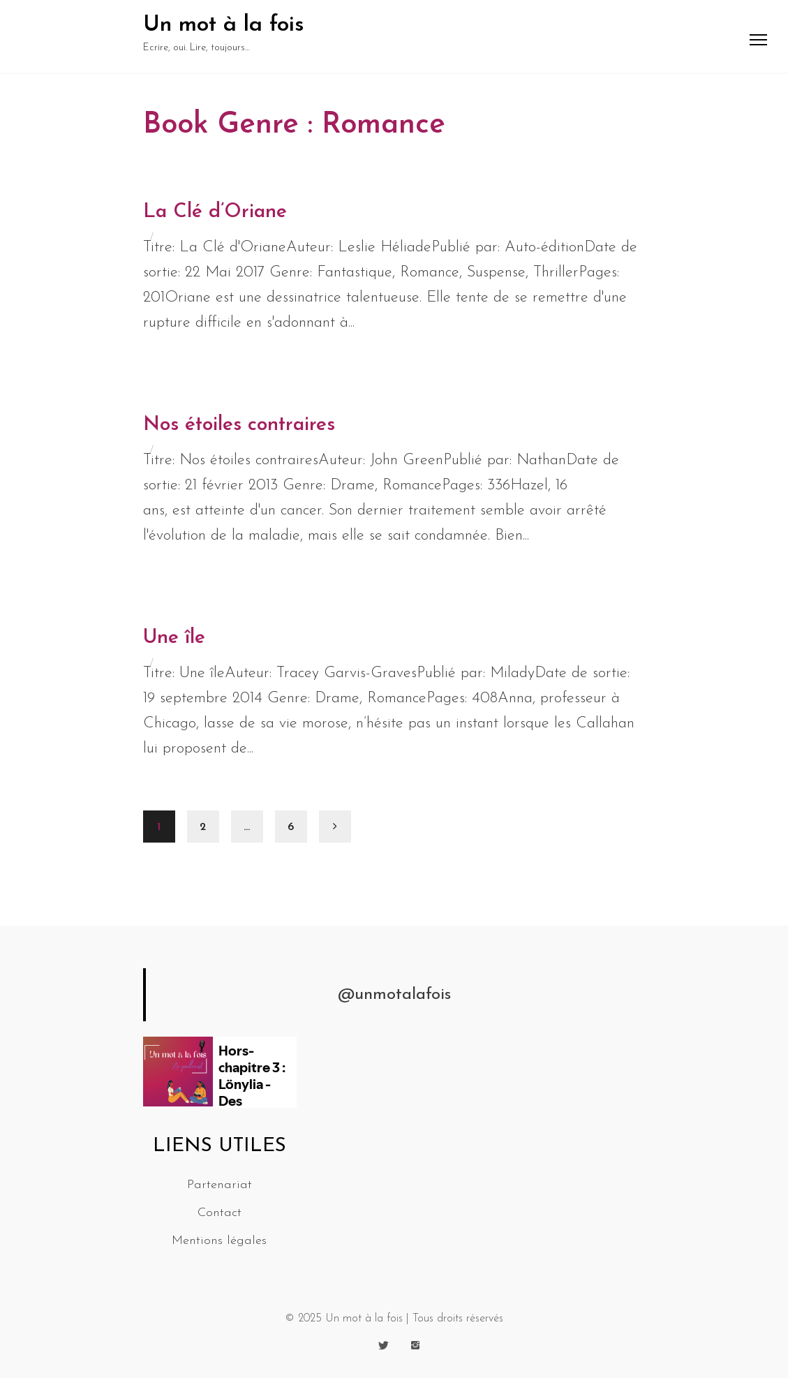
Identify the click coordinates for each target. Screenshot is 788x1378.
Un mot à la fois (223, 25)
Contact (219, 1213)
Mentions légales (219, 1240)
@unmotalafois (394, 994)
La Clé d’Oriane (215, 212)
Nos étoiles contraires (239, 425)
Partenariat (219, 1185)
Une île (174, 638)
